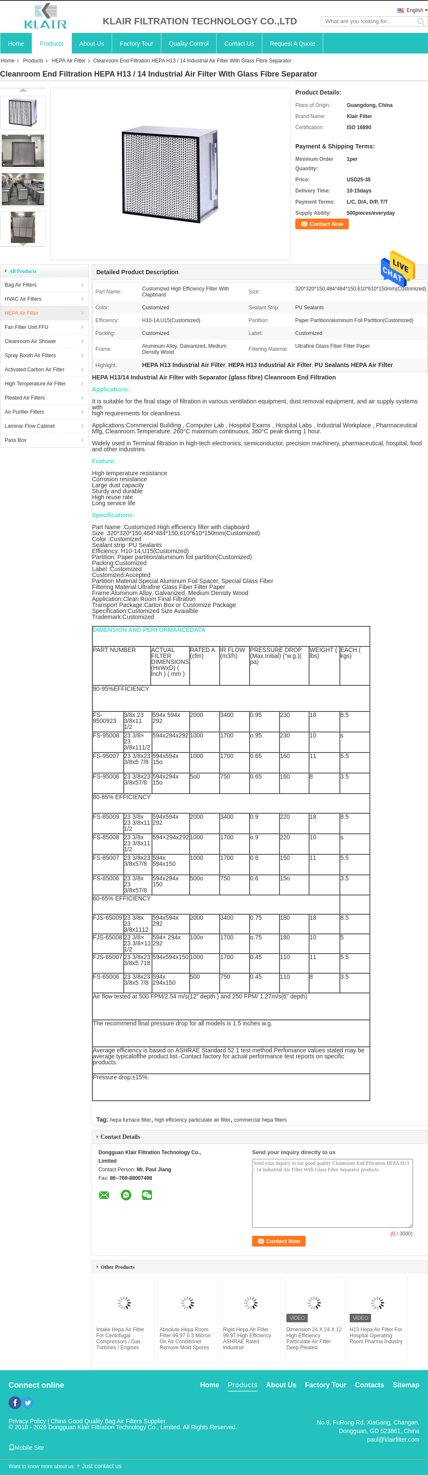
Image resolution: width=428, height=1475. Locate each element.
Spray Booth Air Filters (30, 355)
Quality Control (189, 43)
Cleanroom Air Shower (30, 341)
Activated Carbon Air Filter (34, 370)
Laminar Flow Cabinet (30, 426)
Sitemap (406, 1385)
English (415, 10)
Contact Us (239, 43)
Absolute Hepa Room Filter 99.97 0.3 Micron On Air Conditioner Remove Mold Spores (185, 1339)
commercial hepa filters (260, 1120)
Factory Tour (136, 43)
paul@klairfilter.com (393, 1439)
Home (16, 43)
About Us (92, 43)
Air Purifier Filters (24, 412)
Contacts (369, 1385)
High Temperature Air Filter (35, 384)
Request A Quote (292, 43)
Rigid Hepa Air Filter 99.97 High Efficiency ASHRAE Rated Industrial (247, 1339)
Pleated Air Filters (25, 398)
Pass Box (16, 440)
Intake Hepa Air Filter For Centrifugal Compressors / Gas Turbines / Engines (120, 1339)
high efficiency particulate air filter (192, 1120)
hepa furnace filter (130, 1120)
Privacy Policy (27, 1421)
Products (51, 43)
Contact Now (326, 224)
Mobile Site (26, 1447)
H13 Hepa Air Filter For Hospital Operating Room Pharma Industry (376, 1336)
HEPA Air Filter (68, 61)
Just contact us (102, 1466)
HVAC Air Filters (23, 299)
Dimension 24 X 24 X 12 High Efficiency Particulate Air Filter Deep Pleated (314, 1339)
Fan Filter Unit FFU (26, 327)
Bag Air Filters (21, 285)
